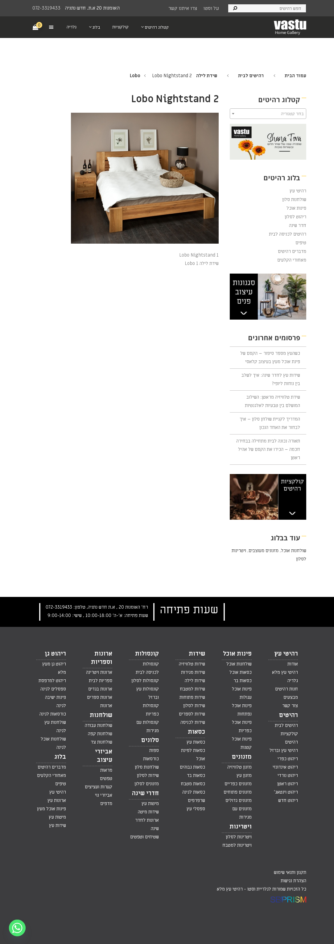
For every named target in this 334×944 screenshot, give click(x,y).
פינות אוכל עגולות (242, 693)
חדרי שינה (145, 793)
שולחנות (101, 715)
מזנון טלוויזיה (239, 767)
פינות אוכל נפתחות (242, 710)
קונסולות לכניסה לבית (147, 668)
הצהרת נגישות (293, 881)
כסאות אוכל (240, 672)
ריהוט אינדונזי (285, 767)
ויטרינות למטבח (237, 845)
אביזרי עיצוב (103, 756)
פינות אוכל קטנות (242, 743)
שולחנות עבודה (98, 725)
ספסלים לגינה (53, 689)
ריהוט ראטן (287, 784)
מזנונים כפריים (238, 784)
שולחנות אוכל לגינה (53, 743)
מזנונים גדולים (238, 800)
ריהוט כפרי (288, 759)
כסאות (196, 732)
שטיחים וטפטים (144, 837)
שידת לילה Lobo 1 (202, 263)
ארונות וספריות (101, 658)
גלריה (292, 681)
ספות (154, 750)
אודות (292, 664)
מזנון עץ (244, 775)
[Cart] (35, 26)
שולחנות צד (101, 742)
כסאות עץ (196, 742)
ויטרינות (240, 827)
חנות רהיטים (286, 689)
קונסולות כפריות (151, 710)
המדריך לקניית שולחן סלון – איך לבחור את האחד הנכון (270, 423)
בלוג (60, 757)
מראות (106, 770)
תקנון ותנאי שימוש (290, 872)
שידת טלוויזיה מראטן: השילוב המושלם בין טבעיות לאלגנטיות (272, 401)
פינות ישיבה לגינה (55, 701)
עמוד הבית (295, 76)
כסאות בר (242, 681)
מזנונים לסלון (146, 784)
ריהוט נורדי (288, 775)
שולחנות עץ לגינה (55, 726)
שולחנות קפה (100, 734)
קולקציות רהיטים (289, 738)
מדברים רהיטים (292, 251)
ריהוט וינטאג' (286, 792)
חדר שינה (297, 225)
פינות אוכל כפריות (242, 726)
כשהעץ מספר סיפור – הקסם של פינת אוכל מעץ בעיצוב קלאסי (270, 357)
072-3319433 (46, 8)
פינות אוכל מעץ (51, 809)
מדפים (106, 803)
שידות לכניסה (192, 722)
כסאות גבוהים (192, 767)
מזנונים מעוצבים (263, 551)
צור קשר (290, 706)
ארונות (106, 706)
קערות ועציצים (98, 787)
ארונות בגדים (100, 689)
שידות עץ (57, 825)
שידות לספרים (192, 714)
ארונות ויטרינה (99, 672)
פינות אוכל (296, 208)
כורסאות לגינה (52, 714)
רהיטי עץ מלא (285, 672)
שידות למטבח (192, 689)
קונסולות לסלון (145, 681)
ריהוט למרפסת (52, 681)
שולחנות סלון (294, 199)
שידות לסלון (194, 706)
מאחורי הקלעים (291, 260)
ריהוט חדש (288, 800)
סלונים (150, 740)
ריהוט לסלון (295, 217)
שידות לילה (195, 681)
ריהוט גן (55, 654)
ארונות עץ (56, 800)
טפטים (106, 778)
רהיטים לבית (251, 76)
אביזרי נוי (103, 795)
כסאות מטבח (193, 784)
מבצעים (290, 697)
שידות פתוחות (192, 697)
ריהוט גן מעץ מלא (54, 668)
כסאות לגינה (193, 792)
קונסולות (147, 654)
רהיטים (288, 715)
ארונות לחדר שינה (147, 824)
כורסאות (151, 759)
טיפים (300, 243)
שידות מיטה (148, 812)
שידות (197, 654)
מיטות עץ (150, 803)
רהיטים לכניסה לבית (287, 234)
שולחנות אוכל (293, 551)
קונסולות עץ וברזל (147, 693)
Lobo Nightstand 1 (199, 255)
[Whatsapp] (17, 928)
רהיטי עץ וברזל (284, 750)
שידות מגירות (193, 672)
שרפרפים (196, 800)
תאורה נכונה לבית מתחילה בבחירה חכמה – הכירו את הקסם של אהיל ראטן (268, 449)
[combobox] (268, 113)
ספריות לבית (100, 681)
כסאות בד (196, 775)
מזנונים (242, 757)
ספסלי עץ (196, 809)
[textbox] (268, 114)
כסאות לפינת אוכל (193, 754)
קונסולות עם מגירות (147, 726)
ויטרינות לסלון (239, 837)
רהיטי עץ (298, 191)
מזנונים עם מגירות (242, 813)
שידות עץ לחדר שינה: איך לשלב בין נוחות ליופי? (270, 379)
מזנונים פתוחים (238, 792)
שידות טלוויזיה (192, 664)
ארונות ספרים (99, 697)
